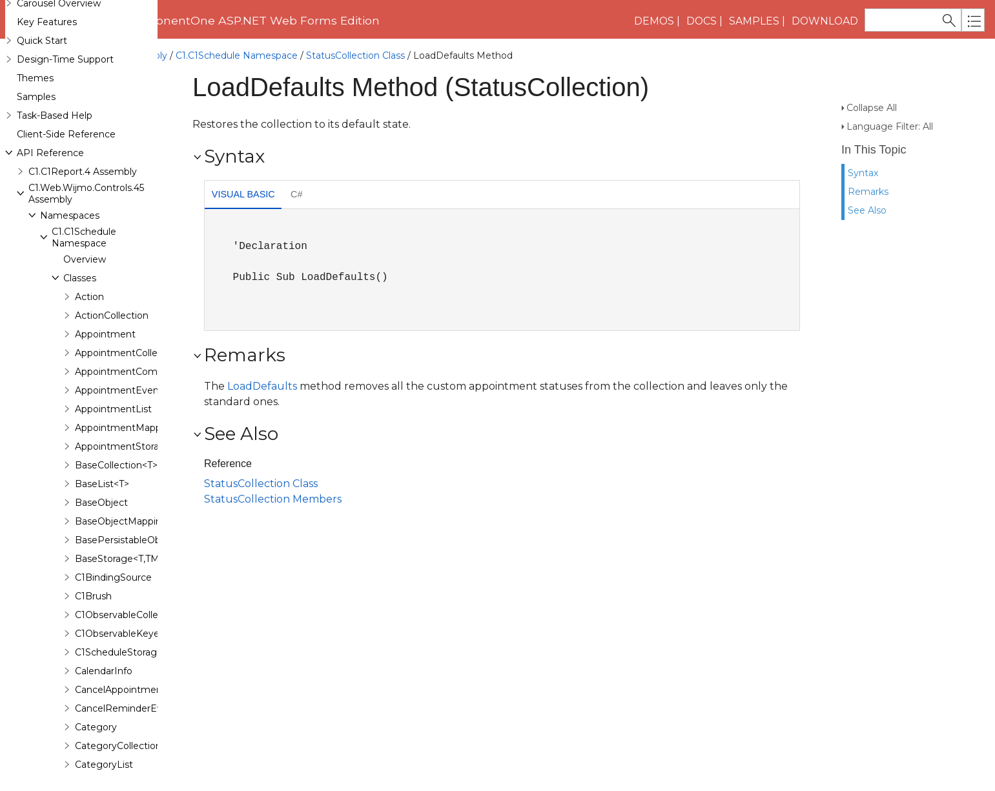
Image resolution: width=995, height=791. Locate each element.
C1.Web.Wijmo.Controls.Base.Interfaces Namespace (139, 333)
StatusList (97, 123)
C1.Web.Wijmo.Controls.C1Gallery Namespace (125, 735)
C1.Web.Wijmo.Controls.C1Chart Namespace (122, 534)
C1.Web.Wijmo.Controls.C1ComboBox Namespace (135, 559)
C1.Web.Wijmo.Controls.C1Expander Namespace (131, 634)
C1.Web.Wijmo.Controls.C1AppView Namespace (129, 383)
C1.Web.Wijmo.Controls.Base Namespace (116, 282)
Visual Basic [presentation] (243, 194)
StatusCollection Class (355, 55)
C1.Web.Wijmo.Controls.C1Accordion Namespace (132, 358)
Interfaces (86, 217)
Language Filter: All (889, 103)
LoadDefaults (262, 386)
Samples (754, 21)
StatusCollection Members (273, 499)
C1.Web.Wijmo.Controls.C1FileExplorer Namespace (136, 660)
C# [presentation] (296, 194)
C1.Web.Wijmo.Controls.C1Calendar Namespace (129, 484)
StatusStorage (107, 142)
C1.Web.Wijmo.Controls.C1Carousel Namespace (129, 509)
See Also (867, 187)
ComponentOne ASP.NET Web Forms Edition (250, 20)
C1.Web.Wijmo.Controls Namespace (103, 257)
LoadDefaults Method (128, 82)
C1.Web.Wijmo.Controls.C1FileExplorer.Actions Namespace (153, 685)
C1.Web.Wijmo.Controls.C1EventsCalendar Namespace (145, 609)
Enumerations (95, 198)
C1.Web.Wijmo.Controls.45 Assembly (86, 55)
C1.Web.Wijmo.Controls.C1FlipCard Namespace (127, 710)
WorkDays (98, 179)
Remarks (868, 168)
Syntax (863, 149)
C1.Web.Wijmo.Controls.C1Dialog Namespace (124, 584)
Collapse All (871, 84)
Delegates (86, 235)
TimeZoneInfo (107, 160)
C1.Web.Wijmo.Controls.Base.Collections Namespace (141, 307)
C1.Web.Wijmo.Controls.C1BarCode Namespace (129, 433)
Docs (701, 21)
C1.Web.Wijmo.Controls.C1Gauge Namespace (125, 760)
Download (825, 21)
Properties (110, 104)
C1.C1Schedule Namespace (237, 55)
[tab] (243, 196)
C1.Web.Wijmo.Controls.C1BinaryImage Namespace (139, 458)
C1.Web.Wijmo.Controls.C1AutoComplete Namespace (143, 408)
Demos (654, 21)
